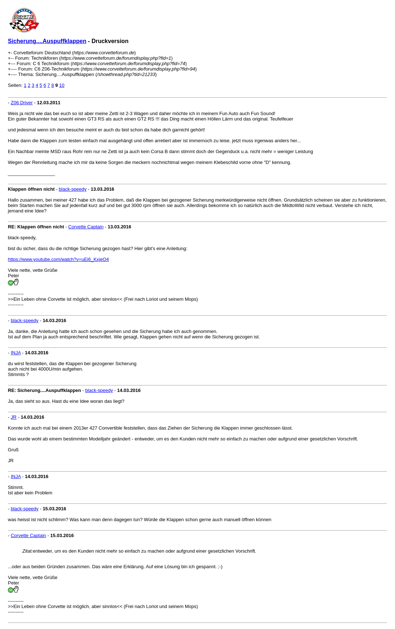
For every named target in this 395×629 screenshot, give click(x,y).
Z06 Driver (22, 102)
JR (14, 417)
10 (61, 85)
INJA (16, 352)
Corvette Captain (86, 226)
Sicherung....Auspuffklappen (47, 41)
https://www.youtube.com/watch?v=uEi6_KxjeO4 (58, 259)
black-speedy (73, 189)
